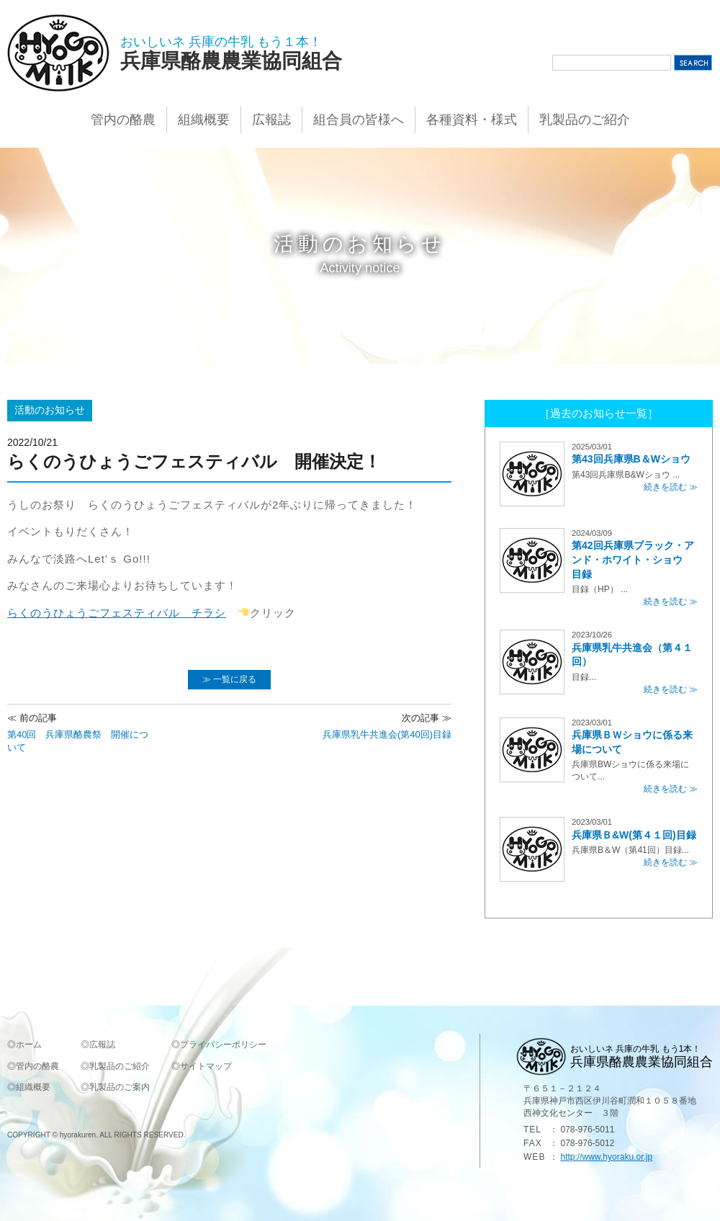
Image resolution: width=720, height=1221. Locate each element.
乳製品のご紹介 (584, 119)
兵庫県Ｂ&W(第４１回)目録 (634, 835)
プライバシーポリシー (223, 1044)
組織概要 (204, 119)
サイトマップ (206, 1066)
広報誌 (271, 119)
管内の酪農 (123, 119)
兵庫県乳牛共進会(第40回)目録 (387, 726)
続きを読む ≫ (671, 487)
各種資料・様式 (471, 119)
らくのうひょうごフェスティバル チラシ (116, 613)
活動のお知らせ (49, 410)
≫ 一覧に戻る (229, 679)
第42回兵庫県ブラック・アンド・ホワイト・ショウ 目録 (633, 559)
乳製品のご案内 (119, 1087)
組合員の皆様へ (358, 119)
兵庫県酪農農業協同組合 (231, 61)
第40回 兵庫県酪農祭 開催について (79, 732)
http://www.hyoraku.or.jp (606, 1157)
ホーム (29, 1044)
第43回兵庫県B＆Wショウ (631, 459)
